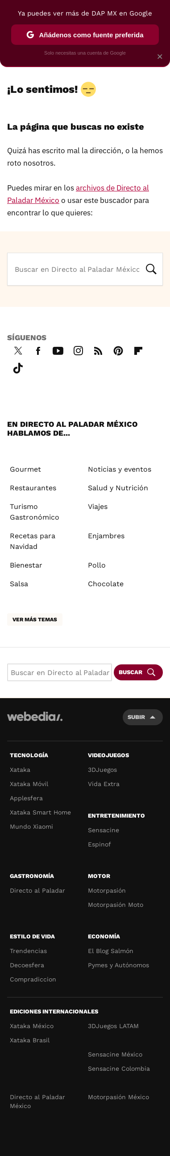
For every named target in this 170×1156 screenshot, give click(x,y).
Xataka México (32, 1025)
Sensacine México (115, 1054)
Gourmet (25, 469)
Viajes (98, 506)
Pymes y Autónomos (118, 965)
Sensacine (103, 830)
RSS (98, 349)
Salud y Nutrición (118, 488)
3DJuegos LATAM (113, 1025)
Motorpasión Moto (115, 904)
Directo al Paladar (37, 890)
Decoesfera (27, 965)
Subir (136, 717)
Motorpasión (107, 890)
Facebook (38, 349)
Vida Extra (104, 783)
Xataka (20, 769)
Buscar (151, 268)
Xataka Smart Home (40, 812)
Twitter (18, 349)
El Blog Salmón (110, 950)
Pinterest (118, 349)
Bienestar (26, 565)
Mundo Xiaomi (31, 826)
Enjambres (106, 536)
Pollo (97, 565)
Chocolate (106, 584)
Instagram (78, 349)
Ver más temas (34, 619)
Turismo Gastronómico (34, 511)
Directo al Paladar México (37, 1101)
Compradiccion (33, 979)
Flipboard (138, 349)
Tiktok (18, 367)
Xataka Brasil (30, 1040)
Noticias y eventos (119, 469)
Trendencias (28, 950)
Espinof (99, 844)
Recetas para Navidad (32, 541)
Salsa (19, 584)
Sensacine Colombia (119, 1068)
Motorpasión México (118, 1096)
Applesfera (26, 798)
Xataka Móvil (29, 783)
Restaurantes (33, 488)
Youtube (58, 349)
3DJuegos (102, 769)
